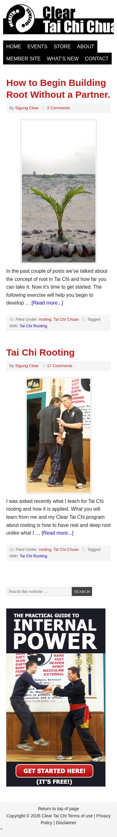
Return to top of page (58, 808)
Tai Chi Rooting (33, 326)
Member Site (23, 58)
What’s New (63, 58)
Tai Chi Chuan (66, 319)
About (85, 46)
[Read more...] (47, 302)
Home (13, 46)
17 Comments (59, 365)
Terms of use (80, 815)
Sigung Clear (27, 108)
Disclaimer (66, 822)
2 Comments (58, 108)
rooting (45, 319)
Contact (97, 58)
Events (37, 46)
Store (62, 46)
